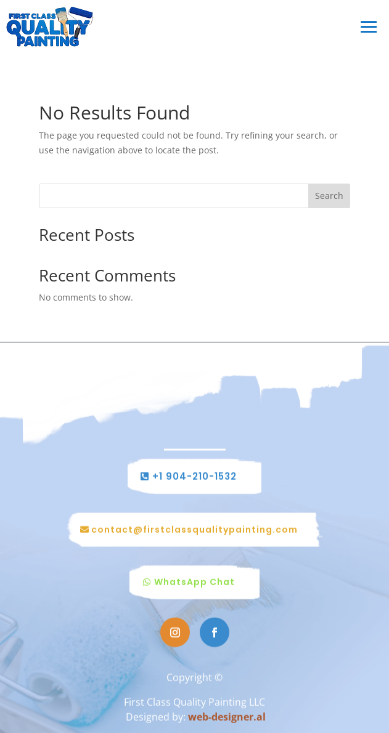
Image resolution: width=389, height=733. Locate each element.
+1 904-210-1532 (194, 477)
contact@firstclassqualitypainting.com (194, 530)
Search (329, 195)
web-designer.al (227, 717)
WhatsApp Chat (194, 583)
